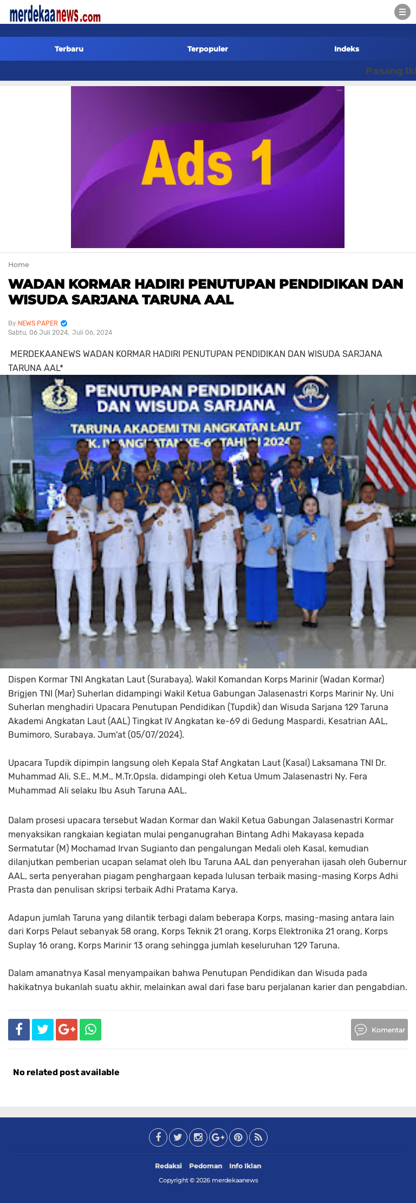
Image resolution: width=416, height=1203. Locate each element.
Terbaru (69, 48)
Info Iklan (245, 1166)
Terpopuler (207, 48)
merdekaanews (235, 1180)
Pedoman (205, 1166)
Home (18, 265)
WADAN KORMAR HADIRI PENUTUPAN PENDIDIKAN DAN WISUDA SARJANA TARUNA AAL (205, 292)
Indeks (346, 48)
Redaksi (168, 1166)
